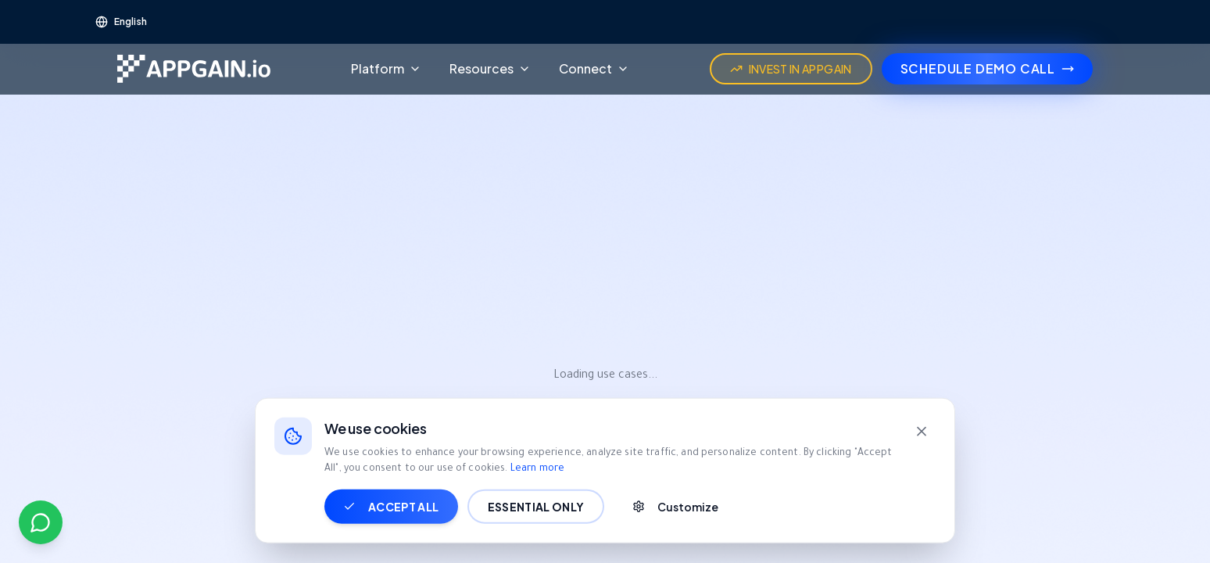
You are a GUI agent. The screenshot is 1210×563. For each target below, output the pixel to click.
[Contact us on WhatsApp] (41, 522)
